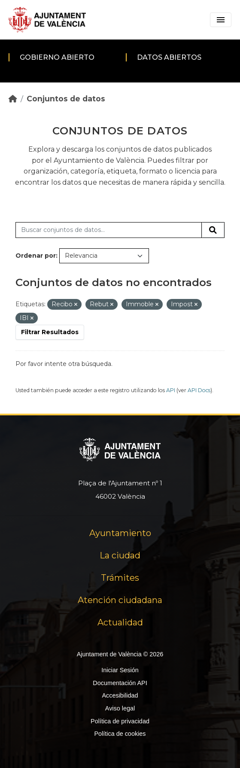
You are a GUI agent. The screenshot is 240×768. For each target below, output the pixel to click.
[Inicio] (13, 98)
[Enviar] (213, 230)
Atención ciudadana (120, 600)
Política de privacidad (120, 721)
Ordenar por (35, 255)
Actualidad (120, 622)
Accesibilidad (120, 695)
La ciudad (120, 555)
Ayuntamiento (120, 533)
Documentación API (120, 683)
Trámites (120, 578)
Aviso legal (120, 708)
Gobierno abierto (57, 57)
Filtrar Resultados (50, 332)
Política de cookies (120, 733)
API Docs (199, 390)
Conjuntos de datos (66, 98)
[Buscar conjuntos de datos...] (108, 230)
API (170, 390)
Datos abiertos (169, 57)
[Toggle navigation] (220, 19)
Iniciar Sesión (119, 670)
